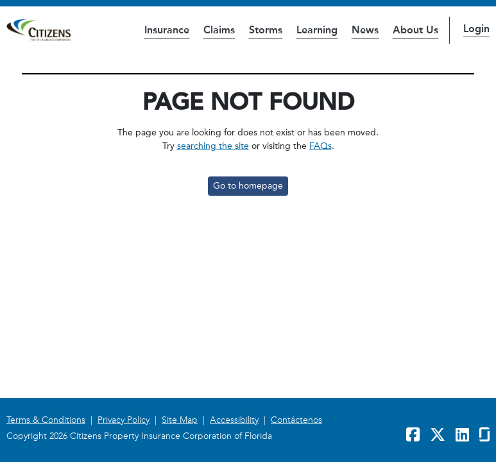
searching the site (213, 146)
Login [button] (476, 28)
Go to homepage (248, 185)
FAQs (320, 146)
